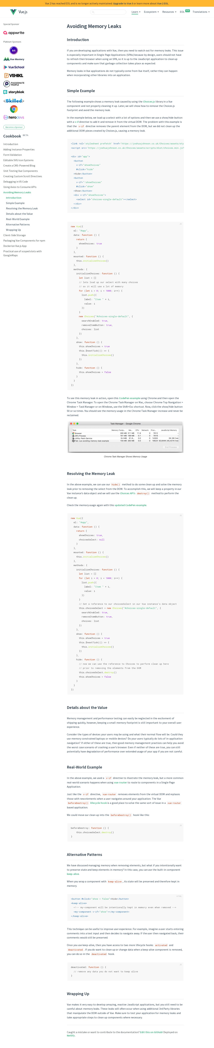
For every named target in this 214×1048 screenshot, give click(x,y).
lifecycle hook (98, 803)
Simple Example (15, 203)
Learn (135, 11)
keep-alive (73, 874)
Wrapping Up (13, 229)
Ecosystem (150, 11)
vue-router (120, 782)
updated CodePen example (130, 505)
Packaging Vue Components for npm (24, 240)
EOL (184, 11)
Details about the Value (19, 213)
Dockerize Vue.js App (15, 246)
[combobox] (108, 12)
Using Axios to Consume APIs (19, 187)
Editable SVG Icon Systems (18, 160)
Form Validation (12, 154)
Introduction (10, 144)
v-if (77, 121)
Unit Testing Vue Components (20, 170)
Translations (200, 11)
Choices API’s (127, 493)
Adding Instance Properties (19, 149)
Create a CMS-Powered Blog (19, 165)
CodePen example (129, 398)
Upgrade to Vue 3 (123, 3)
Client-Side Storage (14, 235)
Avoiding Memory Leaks (17, 192)
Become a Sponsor (14, 127)
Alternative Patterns (18, 224)
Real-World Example (18, 219)
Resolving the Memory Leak (22, 208)
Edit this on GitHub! (151, 1032)
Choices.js (149, 101)
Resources (168, 11)
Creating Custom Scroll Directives (22, 176)
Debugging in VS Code (15, 181)
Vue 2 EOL (162, 3)
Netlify (71, 1035)
